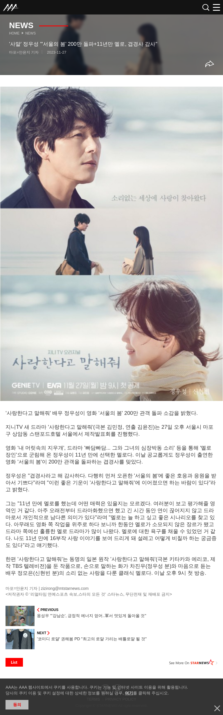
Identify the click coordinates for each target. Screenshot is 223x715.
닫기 (217, 708)
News (30, 33)
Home (14, 33)
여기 (129, 693)
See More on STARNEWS (193, 662)
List (14, 662)
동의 (17, 704)
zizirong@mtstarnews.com (65, 588)
